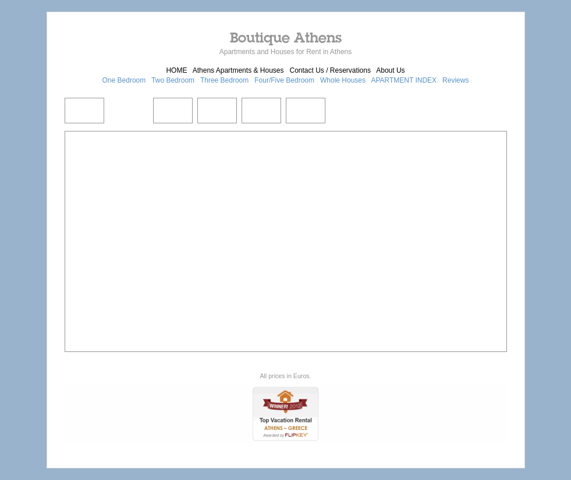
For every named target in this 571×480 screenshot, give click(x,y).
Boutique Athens (286, 37)
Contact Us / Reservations (330, 70)
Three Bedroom (224, 80)
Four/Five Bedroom (284, 80)
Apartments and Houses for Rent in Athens (285, 52)
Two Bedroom (172, 80)
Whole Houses (343, 80)
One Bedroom (124, 80)
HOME (176, 70)
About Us (390, 70)
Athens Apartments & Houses (238, 70)
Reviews (455, 80)
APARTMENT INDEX (404, 80)
